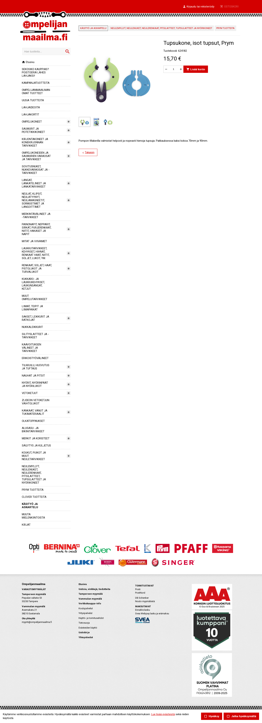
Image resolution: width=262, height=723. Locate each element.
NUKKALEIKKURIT (32, 327)
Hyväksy (211, 716)
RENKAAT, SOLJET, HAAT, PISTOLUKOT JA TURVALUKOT (37, 268)
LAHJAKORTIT (30, 114)
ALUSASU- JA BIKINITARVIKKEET (33, 429)
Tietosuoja (84, 622)
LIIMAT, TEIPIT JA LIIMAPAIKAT (32, 308)
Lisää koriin (195, 69)
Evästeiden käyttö (88, 627)
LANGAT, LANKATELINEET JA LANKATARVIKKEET (34, 183)
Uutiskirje (84, 632)
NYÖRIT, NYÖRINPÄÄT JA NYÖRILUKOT (35, 384)
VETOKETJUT (30, 393)
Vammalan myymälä (90, 598)
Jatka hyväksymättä (241, 716)
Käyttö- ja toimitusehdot (91, 618)
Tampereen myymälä (91, 593)
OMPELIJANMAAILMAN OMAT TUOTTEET (36, 91)
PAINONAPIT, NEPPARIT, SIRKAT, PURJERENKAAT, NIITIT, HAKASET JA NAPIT (36, 229)
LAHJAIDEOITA (31, 107)
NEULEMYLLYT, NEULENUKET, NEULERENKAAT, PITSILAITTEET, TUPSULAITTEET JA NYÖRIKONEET (34, 474)
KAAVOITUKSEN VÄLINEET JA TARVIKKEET (31, 348)
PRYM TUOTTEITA (32, 489)
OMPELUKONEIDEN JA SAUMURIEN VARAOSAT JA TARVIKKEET (36, 156)
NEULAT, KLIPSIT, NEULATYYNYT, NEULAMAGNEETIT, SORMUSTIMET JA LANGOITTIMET (33, 200)
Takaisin (88, 152)
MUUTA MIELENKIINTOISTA (33, 516)
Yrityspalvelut (85, 613)
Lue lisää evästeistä (163, 714)
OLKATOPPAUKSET (33, 421)
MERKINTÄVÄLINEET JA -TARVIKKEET (36, 215)
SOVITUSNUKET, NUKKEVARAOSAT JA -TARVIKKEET (35, 170)
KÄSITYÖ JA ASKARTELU (30, 505)
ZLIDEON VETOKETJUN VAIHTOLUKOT (35, 402)
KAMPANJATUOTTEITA (35, 82)
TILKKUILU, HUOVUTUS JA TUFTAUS (35, 367)
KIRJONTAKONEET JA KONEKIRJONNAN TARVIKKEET (35, 142)
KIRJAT (26, 524)
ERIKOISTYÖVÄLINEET (35, 358)
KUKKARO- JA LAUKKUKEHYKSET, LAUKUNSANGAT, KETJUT (33, 283)
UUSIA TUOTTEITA (33, 100)
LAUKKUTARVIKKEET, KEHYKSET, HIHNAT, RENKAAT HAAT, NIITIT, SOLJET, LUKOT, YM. (35, 253)
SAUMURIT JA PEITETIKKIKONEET (33, 130)
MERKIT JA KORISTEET (35, 438)
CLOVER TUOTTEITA (34, 497)
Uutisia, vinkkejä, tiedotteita (94, 589)
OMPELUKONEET (32, 121)
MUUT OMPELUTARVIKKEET (34, 297)
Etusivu (28, 62)
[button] (198, 6)
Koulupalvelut (86, 608)
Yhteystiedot (86, 637)
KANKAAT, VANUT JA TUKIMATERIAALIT (34, 412)
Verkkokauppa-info (90, 603)
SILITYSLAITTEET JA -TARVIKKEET (35, 335)
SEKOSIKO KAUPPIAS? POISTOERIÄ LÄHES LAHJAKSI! (35, 72)
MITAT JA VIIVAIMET (34, 241)
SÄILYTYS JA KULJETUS (36, 445)
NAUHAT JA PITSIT (33, 375)
